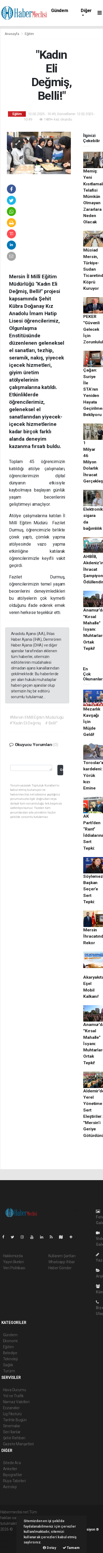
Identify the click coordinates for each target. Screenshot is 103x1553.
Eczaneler (11, 1408)
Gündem (59, 10)
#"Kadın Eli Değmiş (25, 723)
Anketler (10, 1469)
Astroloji (10, 1487)
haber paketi (10, 1535)
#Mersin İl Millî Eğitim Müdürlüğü (37, 717)
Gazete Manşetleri (18, 1444)
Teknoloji (10, 1359)
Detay (49, 1548)
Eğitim (29, 34)
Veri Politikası (14, 1268)
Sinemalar (11, 1426)
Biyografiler (13, 1475)
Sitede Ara (12, 1463)
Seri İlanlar (12, 1432)
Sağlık (8, 1365)
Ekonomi (10, 1341)
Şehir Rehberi (14, 1438)
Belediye (10, 1353)
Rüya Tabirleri (14, 1481)
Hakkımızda (13, 1256)
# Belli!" (51, 723)
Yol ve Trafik (13, 1396)
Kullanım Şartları (62, 1256)
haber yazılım (11, 1541)
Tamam (71, 1548)
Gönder (61, 770)
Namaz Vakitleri (16, 1402)
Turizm (9, 1371)
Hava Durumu (14, 1390)
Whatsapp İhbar (61, 1262)
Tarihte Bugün (15, 1420)
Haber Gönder (60, 1268)
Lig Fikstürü (12, 1414)
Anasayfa (12, 34)
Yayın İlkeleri (13, 1262)
